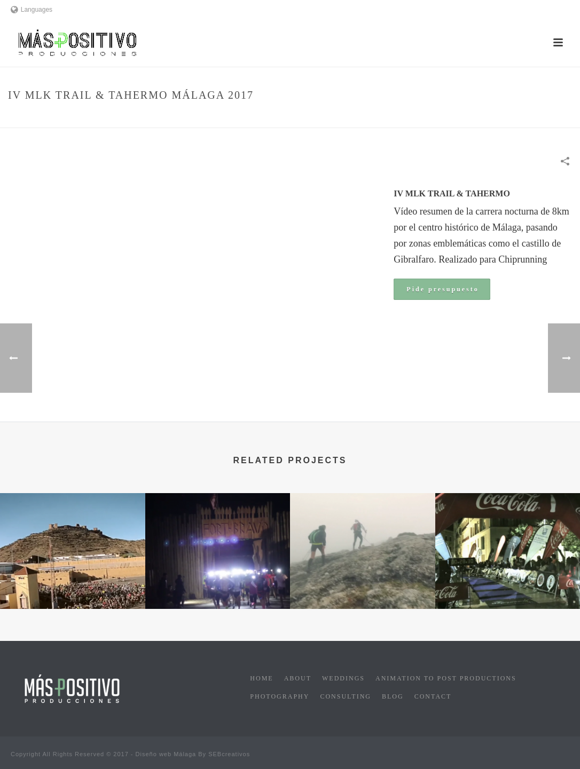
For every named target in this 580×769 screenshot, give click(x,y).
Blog (393, 696)
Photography (279, 696)
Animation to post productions (445, 678)
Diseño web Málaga (166, 754)
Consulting (345, 696)
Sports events (404, 118)
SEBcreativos (229, 754)
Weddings (343, 678)
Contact (433, 696)
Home (363, 118)
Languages (31, 9)
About (297, 678)
